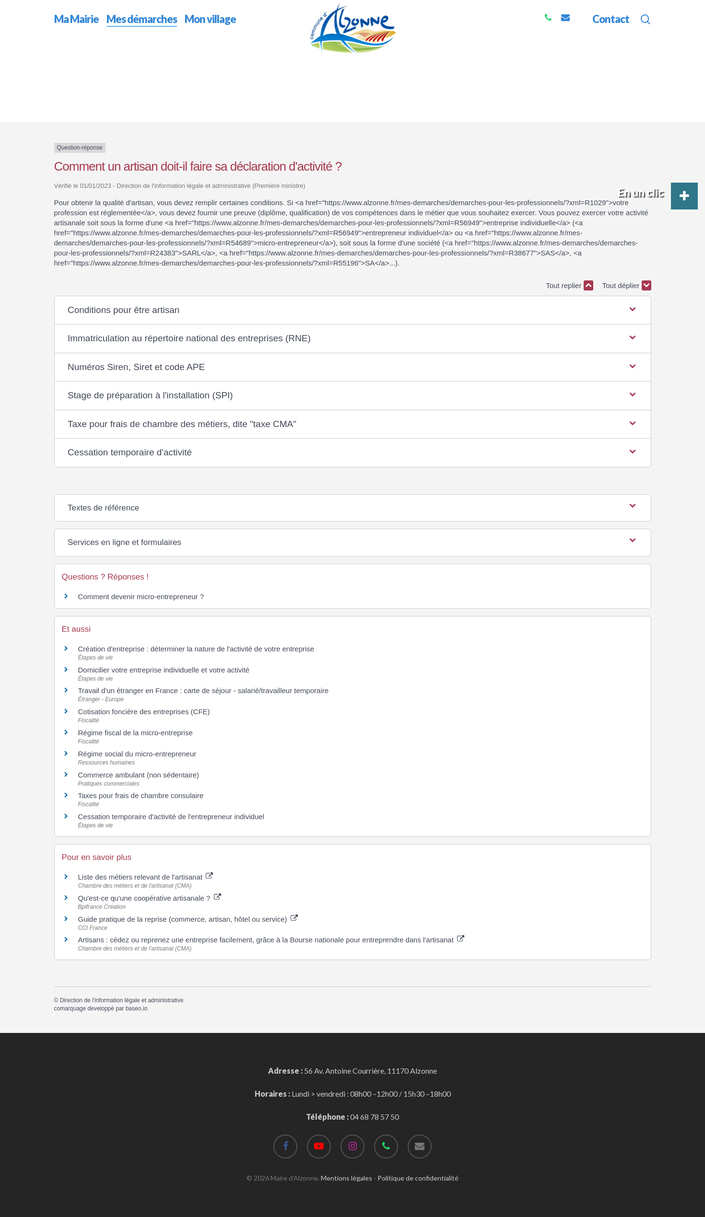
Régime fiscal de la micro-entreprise (135, 733)
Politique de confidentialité (417, 1178)
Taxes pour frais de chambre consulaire (141, 795)
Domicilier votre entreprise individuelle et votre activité (165, 670)
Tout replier (569, 285)
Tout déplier (626, 285)
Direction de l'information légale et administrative (122, 1000)
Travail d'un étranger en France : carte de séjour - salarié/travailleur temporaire (203, 690)
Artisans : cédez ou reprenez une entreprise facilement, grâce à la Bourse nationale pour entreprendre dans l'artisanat (271, 940)
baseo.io (136, 1008)
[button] (352, 310)
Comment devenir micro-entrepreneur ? (141, 596)
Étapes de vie (160, 118)
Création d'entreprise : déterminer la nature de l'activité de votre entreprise (196, 649)
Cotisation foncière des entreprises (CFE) (144, 711)
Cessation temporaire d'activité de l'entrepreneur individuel (171, 816)
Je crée (202, 118)
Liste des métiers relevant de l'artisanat (145, 877)
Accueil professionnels (93, 118)
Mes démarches (111, 61)
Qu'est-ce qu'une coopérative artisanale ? (149, 898)
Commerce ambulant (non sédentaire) (139, 775)
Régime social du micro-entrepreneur (137, 754)
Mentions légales (346, 1178)
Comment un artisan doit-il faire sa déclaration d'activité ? (313, 118)
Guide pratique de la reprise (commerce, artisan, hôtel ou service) (188, 919)
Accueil (66, 61)
